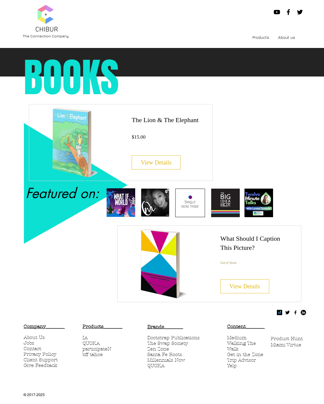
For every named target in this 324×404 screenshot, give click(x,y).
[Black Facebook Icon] (288, 12)
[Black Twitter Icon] (300, 12)
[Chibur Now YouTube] (277, 12)
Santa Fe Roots (164, 354)
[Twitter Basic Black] (287, 312)
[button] (261, 37)
